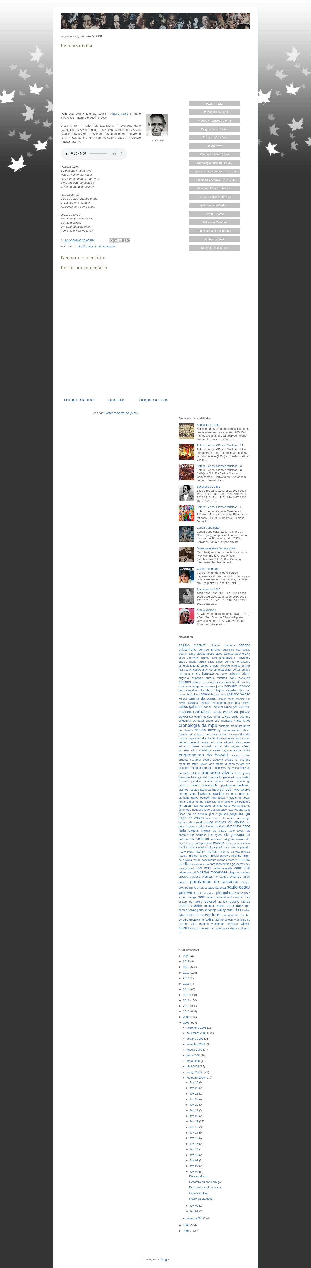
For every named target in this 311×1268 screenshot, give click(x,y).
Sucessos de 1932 (208, 589)
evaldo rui (231, 759)
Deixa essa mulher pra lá (205, 1187)
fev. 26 (194, 1093)
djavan (211, 738)
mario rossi (186, 851)
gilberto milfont (189, 785)
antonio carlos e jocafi (204, 665)
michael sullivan (198, 855)
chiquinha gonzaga (191, 720)
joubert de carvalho (192, 822)
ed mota (216, 742)
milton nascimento (204, 860)
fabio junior (199, 764)
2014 (186, 989)
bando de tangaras (191, 686)
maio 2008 (194, 1061)
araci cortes (193, 669)
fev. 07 (194, 1166)
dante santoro (232, 730)
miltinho (236, 855)
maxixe (245, 851)
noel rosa (203, 868)
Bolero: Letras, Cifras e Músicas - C (219, 466)
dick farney (219, 734)
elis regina (231, 746)
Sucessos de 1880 (208, 486)
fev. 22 (194, 1104)
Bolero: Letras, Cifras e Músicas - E (219, 507)
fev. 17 (194, 1132)
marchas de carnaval (238, 843)
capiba (205, 702)
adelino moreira (192, 645)
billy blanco (206, 690)
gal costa (235, 777)
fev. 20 (194, 1115)
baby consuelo (240, 678)
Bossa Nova (214, 146)
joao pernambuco (215, 809)
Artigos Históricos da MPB (214, 120)
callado (183, 698)
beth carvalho (188, 690)
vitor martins (200, 923)
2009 (186, 1017)
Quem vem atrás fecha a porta (216, 548)
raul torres (195, 901)
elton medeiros (201, 750)
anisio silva (206, 661)
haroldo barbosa (200, 789)
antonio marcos (230, 665)
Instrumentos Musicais (214, 205)
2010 (186, 1011)
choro (209, 720)
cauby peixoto (203, 716)
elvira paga (220, 750)
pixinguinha (224, 893)
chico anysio (222, 716)
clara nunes (242, 720)
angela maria (187, 661)
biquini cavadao (226, 690)
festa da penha (230, 767)
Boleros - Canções (214, 137)
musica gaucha (200, 864)
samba (183, 910)
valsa (209, 919)
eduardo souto (212, 746)
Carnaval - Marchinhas (214, 154)
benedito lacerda (237, 686)
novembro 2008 (197, 1033)
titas (216, 914)
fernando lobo (211, 767)
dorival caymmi (189, 742)
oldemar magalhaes (212, 872)
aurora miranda (216, 678)
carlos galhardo (191, 707)
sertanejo (210, 910)
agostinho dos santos (236, 649)
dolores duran (225, 738)
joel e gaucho (218, 814)
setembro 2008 (196, 1044)
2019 (186, 961)
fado (211, 764)
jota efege (243, 818)
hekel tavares (241, 789)
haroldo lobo (221, 789)
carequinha (219, 702)
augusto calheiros (191, 678)
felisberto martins (190, 767)
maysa (183, 855)
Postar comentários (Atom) (121, 413)
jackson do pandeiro (237, 801)
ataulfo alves (86, 246)
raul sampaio (235, 897)
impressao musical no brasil (231, 797)
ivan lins (217, 801)
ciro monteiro (223, 720)
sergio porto (196, 910)
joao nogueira (194, 809)
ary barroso (205, 673)
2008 (186, 1022)
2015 (186, 983)
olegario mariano (239, 872)
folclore (195, 773)
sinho (238, 910)
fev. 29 (194, 1082)
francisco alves (217, 772)
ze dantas (232, 928)
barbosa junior (214, 686)
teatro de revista (198, 915)
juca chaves (216, 822)
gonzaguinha (210, 785)
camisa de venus (202, 698)
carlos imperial (213, 707)
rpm (247, 905)
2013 (186, 994)
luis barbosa (198, 835)
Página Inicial (214, 103)
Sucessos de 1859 (208, 424)
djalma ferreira (197, 738)
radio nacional (216, 897)
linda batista (188, 830)
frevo (194, 777)
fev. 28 (194, 1088)
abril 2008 (193, 1066)
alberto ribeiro (205, 653)
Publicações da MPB (214, 112)
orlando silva (240, 876)
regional (210, 901)
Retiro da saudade (201, 1198)
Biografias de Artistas (214, 129)
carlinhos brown (239, 702)
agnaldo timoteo (209, 649)
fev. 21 (194, 1110)
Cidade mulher (198, 1193)
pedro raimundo (206, 893)
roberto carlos (239, 901)
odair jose (242, 868)
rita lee (222, 901)
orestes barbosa (189, 876)
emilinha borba (240, 750)
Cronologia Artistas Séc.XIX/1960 (214, 171)
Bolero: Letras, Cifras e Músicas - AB (220, 445)
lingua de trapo (213, 830)
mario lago (223, 847)
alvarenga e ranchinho (234, 657)
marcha (219, 843)
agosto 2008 (195, 1049)
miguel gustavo (220, 855)
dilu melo (233, 734)
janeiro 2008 (195, 1218)
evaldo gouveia (213, 759)
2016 (186, 978)
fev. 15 (194, 1143)
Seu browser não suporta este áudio (94, 154)
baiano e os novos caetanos (212, 682)
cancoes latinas (225, 699)
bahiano (185, 682)
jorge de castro (191, 818)
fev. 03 (194, 1205)
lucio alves (236, 830)
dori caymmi (242, 738)
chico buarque (241, 716)
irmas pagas (186, 801)
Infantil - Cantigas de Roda (214, 196)
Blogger (164, 1259)
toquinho (240, 915)
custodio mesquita (230, 725)
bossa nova (218, 694)
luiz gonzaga (234, 835)
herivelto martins (211, 793)
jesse (227, 805)
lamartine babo (238, 826)
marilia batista (188, 847)
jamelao (218, 805)
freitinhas (184, 777)
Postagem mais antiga (153, 399)
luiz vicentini (199, 839)
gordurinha (228, 785)
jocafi (182, 814)
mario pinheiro (240, 847)
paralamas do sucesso (214, 881)
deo (208, 734)
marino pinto (206, 847)
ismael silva (203, 801)
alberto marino (187, 653)
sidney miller (225, 910)
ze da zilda (217, 928)
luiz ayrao (215, 835)
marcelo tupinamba (200, 843)
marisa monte (206, 851)
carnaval (201, 711)
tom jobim (228, 915)
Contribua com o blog (214, 247)
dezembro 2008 (197, 1027)
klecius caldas (195, 826)
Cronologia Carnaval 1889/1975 (214, 179)
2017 (186, 972)
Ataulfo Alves (119, 113)
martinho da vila (229, 851)
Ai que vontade (206, 609)
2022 (186, 956)
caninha (193, 702)
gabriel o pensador (210, 777)
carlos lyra (230, 707)
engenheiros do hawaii (203, 754)
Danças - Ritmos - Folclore (214, 188)
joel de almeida (197, 814)
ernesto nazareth (190, 759)
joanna (235, 805)
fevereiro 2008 (196, 1077)
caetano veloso (238, 694)
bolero (205, 694)
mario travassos (105, 246)
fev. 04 (194, 1171)
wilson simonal (199, 928)
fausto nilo (243, 764)
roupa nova (235, 905)
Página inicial (116, 399)
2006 (186, 1230)
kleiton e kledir (216, 826)
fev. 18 (194, 1127)
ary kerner (222, 673)
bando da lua (241, 682)
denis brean (196, 734)
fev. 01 (194, 1211)
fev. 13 (194, 1155)
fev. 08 (194, 1160)
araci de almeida (213, 669)
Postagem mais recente (79, 399)
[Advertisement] (116, 80)
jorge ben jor (240, 814)
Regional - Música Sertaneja (215, 230)
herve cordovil (200, 797)
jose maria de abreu (220, 818)
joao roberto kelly (239, 809)
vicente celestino (225, 919)
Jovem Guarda (214, 214)
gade (226, 777)
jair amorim (186, 805)
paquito (183, 882)
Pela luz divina (198, 1176)
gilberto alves (224, 781)
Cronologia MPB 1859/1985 (214, 163)
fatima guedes (225, 764)
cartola (217, 712)
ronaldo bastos (214, 905)
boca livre (193, 694)
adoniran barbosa (222, 645)
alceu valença (224, 653)
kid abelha (236, 822)
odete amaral (187, 872)
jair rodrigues (202, 805)
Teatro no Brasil (214, 239)
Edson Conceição (208, 527)
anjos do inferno (227, 661)
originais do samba (215, 876)
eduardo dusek (189, 746)
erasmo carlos (240, 755)
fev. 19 (194, 1121)
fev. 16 (194, 1138)
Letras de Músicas (214, 222)
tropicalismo (197, 919)
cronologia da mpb (198, 725)
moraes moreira (227, 860)
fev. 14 (194, 1149)
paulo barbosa (216, 887)
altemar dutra (209, 657)
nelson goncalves (233, 864)
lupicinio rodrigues (223, 839)
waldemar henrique (224, 923)
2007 (186, 1225)
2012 (186, 1000)
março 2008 (194, 1072)
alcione (239, 653)
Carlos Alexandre (207, 568)
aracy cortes (233, 669)
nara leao (216, 864)
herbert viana (187, 793)
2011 (186, 1006)
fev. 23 (194, 1099)
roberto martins (191, 905)
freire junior (242, 773)
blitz (241, 690)
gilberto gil (242, 781)
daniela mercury (207, 730)
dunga (205, 742)
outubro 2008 (195, 1038)
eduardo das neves (237, 742)
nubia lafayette (222, 868)
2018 (186, 967)
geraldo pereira (201, 781)
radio (201, 897)
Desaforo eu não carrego (205, 1182)
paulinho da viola (196, 887)
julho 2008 (194, 1055)
